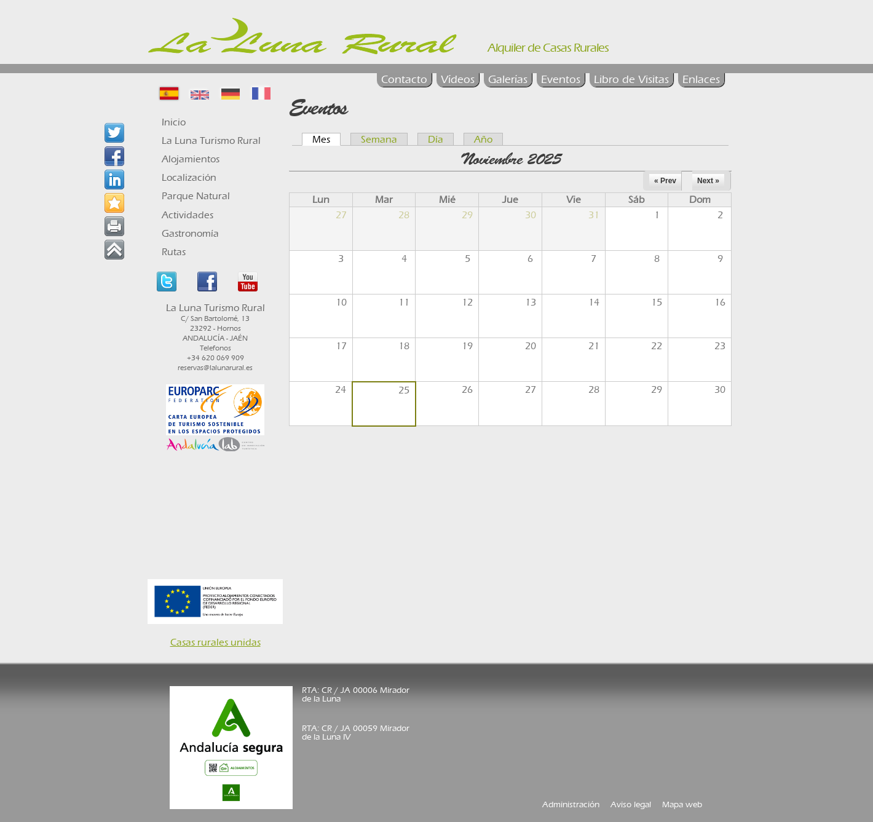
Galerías (507, 79)
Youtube (248, 281)
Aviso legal (630, 804)
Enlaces (701, 79)
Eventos (560, 79)
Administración (570, 804)
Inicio (174, 122)
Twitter (166, 281)
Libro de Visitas (631, 79)
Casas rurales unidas (215, 642)
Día (435, 139)
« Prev (665, 180)
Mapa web (682, 804)
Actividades (187, 215)
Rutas (174, 252)
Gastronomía (190, 233)
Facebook (207, 281)
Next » (708, 180)
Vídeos (458, 79)
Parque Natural (196, 196)
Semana (379, 139)
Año (483, 139)
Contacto (404, 79)
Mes (326, 139)
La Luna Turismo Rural (211, 140)
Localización (189, 177)
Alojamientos (190, 159)
